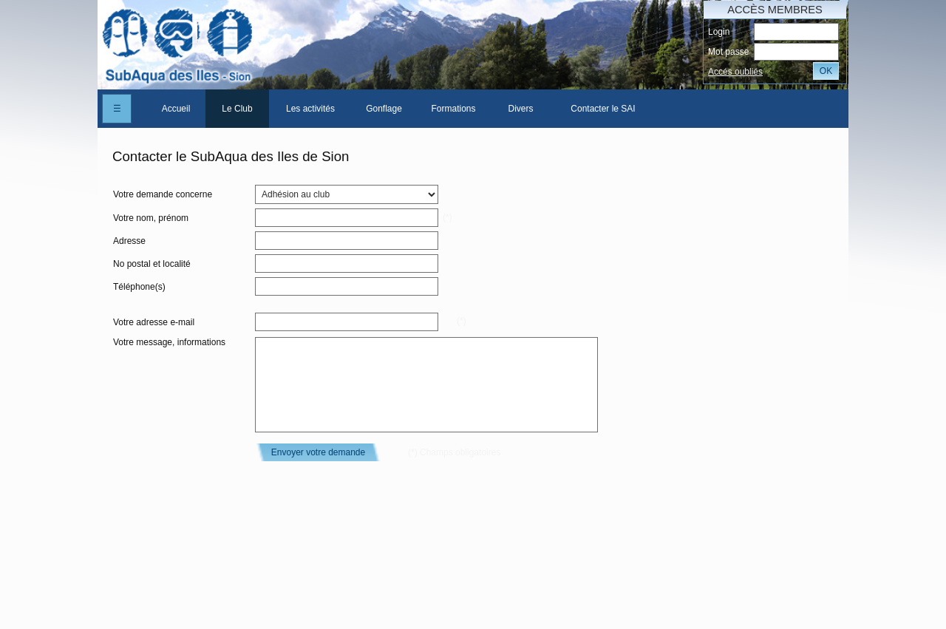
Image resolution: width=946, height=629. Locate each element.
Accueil (176, 108)
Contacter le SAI (603, 108)
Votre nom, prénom (150, 218)
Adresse (129, 241)
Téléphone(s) (139, 287)
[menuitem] (175, 108)
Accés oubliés (735, 72)
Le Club (237, 108)
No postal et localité (152, 264)
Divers (520, 108)
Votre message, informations (169, 342)
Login (718, 32)
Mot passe (728, 52)
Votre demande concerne (162, 194)
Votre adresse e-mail (153, 322)
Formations (453, 108)
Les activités (310, 108)
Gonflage (384, 108)
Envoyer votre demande (318, 452)
